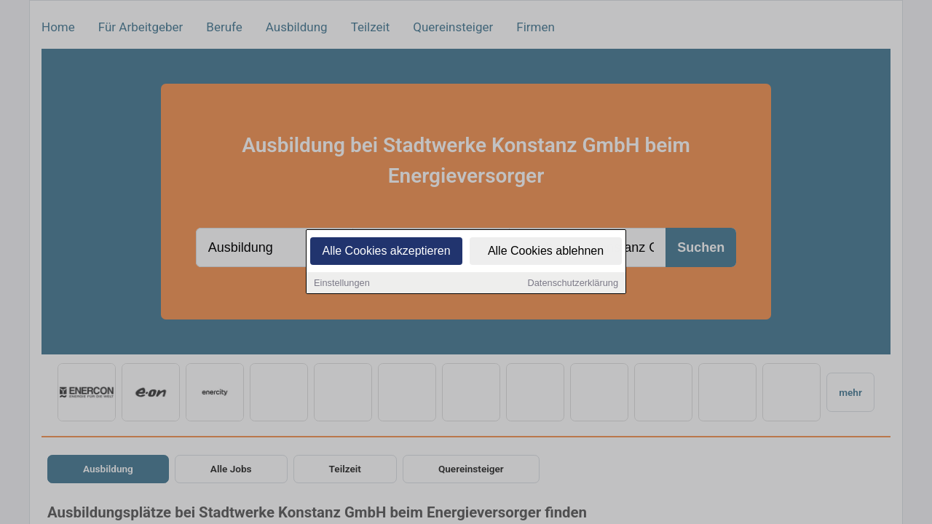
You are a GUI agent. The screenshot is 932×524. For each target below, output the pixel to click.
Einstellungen (342, 283)
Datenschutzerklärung (573, 283)
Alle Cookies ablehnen (546, 251)
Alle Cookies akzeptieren (386, 251)
